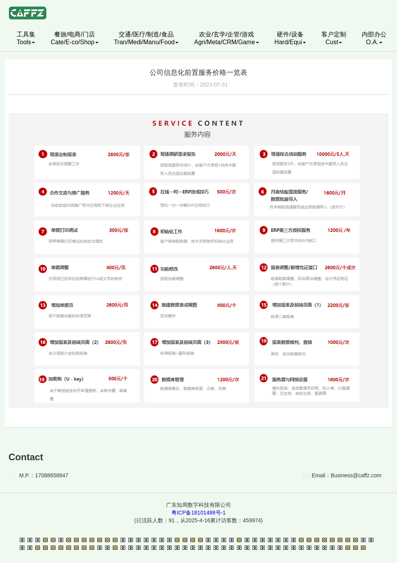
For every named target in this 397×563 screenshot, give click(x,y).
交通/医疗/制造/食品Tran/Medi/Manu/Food (146, 38)
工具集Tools (26, 38)
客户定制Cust (333, 38)
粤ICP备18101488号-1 (198, 512)
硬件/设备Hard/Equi (290, 38)
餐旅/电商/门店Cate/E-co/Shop (74, 38)
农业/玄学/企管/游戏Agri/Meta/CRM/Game (226, 38)
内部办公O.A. (374, 38)
